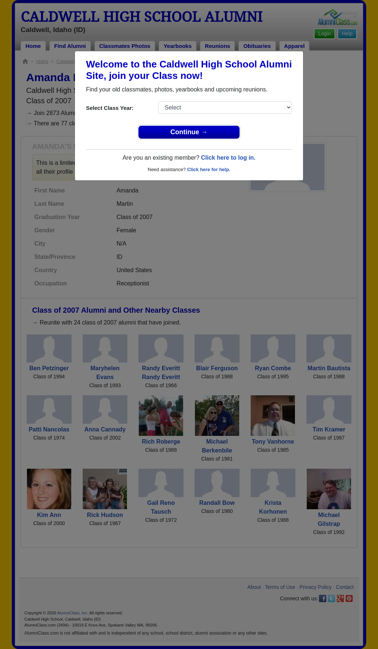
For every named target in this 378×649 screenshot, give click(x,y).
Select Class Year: (110, 108)
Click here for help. (208, 169)
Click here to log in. (228, 158)
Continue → (189, 132)
